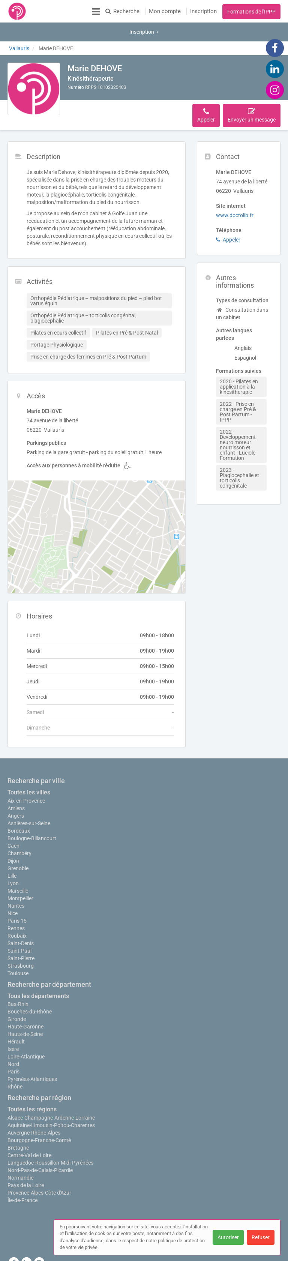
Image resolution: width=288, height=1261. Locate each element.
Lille (12, 850)
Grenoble (18, 842)
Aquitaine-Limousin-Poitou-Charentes (51, 1103)
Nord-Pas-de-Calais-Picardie (40, 1148)
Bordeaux (19, 805)
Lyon (13, 857)
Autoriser (228, 1237)
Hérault (16, 1019)
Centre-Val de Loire (29, 1133)
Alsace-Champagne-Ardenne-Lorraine (51, 1095)
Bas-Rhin (18, 982)
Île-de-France (23, 1178)
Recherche (122, 11)
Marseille (18, 868)
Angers (16, 790)
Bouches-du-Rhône (30, 989)
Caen (14, 820)
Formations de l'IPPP (251, 12)
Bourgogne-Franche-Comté (39, 1118)
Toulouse (18, 951)
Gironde (17, 997)
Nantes (16, 883)
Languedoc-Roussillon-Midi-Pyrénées (50, 1140)
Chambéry (20, 827)
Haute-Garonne (26, 1004)
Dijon (13, 835)
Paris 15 (17, 898)
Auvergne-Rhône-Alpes (34, 1110)
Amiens (16, 782)
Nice (13, 891)
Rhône (15, 1064)
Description (85, 92)
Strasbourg (21, 943)
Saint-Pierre (21, 936)
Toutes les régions (32, 1086)
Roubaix (17, 913)
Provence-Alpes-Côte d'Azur (39, 1170)
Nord (13, 1042)
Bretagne (18, 1125)
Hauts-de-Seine (25, 1012)
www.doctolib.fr (235, 189)
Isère (13, 1027)
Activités (119, 92)
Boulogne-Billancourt (32, 812)
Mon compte (165, 11)
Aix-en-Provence (26, 775)
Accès (145, 92)
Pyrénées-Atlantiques (32, 1057)
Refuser (261, 1237)
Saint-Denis (21, 921)
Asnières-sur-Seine (29, 797)
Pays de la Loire (26, 1163)
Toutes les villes (29, 766)
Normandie (20, 1155)
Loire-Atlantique (26, 1034)
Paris (14, 1049)
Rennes (16, 906)
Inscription (203, 11)
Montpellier (20, 876)
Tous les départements (38, 973)
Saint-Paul (20, 928)
